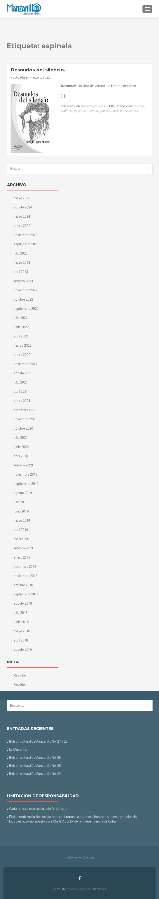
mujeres (79, 111)
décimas (139, 106)
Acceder (20, 684)
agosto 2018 (23, 603)
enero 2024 (22, 226)
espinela (66, 111)
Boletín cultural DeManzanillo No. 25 (35, 765)
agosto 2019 (23, 493)
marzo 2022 (22, 345)
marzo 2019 (22, 539)
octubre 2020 (23, 428)
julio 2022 (21, 318)
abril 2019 (21, 530)
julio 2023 (21, 253)
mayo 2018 (22, 631)
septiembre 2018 (26, 594)
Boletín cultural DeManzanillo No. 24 (35, 774)
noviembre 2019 (25, 474)
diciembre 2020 (25, 410)
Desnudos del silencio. (38, 70)
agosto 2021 (23, 373)
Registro (20, 675)
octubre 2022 (23, 299)
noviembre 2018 (25, 576)
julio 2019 (21, 502)
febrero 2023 (23, 281)
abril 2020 (21, 456)
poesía (104, 111)
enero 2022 (22, 355)
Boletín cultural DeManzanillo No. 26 (35, 757)
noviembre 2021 (25, 364)
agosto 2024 (23, 207)
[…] (63, 96)
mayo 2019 (22, 520)
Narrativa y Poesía (93, 106)
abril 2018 (21, 640)
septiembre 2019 (26, 484)
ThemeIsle (98, 889)
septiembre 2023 (26, 244)
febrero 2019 (23, 548)
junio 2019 (21, 511)
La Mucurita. (18, 749)
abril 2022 (21, 336)
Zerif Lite (60, 889)
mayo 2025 (22, 198)
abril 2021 (21, 391)
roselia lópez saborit (124, 111)
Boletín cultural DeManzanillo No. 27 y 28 (38, 741)
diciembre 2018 (25, 566)
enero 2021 (22, 401)
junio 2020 (21, 447)
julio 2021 (21, 382)
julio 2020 (21, 437)
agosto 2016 (23, 649)
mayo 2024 (22, 216)
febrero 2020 (23, 465)
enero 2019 (22, 557)
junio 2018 (21, 622)
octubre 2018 (23, 585)
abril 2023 (21, 272)
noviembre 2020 (25, 419)
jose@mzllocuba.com (79, 857)
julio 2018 (21, 613)
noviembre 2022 (25, 290)
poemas (92, 111)
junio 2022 (21, 327)
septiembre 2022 (26, 308)
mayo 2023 (22, 262)
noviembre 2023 (25, 235)
